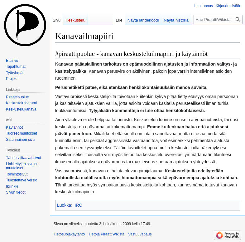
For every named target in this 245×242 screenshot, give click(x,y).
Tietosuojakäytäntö (69, 234)
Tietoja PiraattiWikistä (106, 234)
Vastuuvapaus (139, 234)
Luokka (64, 205)
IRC (78, 205)
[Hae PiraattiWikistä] (218, 19)
